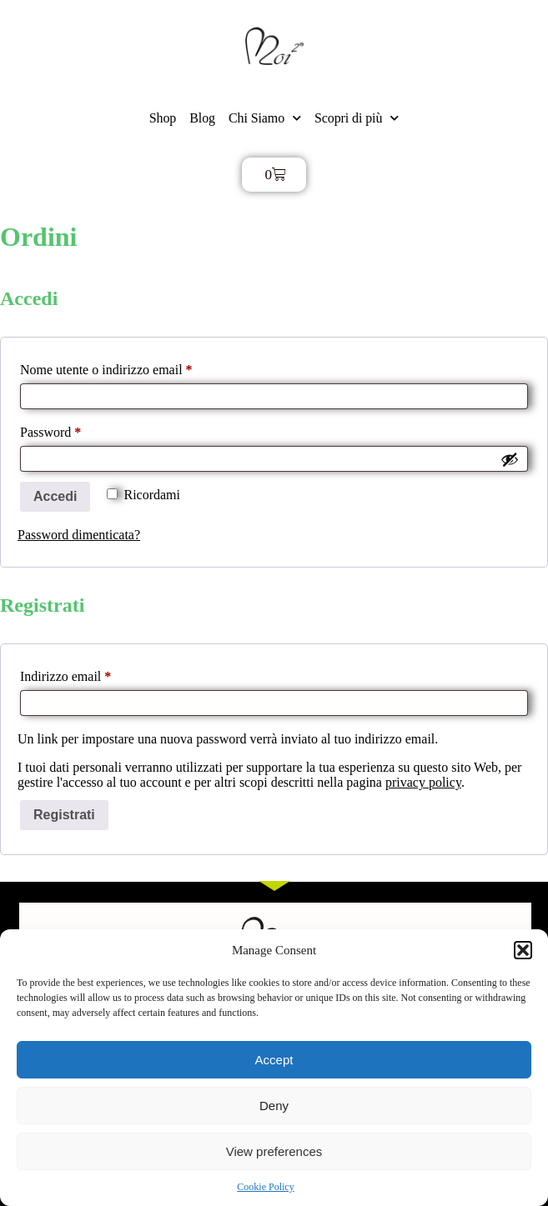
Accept (274, 1060)
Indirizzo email (90, 673)
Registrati (64, 815)
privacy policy (423, 782)
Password (75, 429)
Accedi (55, 496)
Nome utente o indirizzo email (131, 367)
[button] (523, 950)
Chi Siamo (265, 118)
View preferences (274, 1151)
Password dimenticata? (79, 535)
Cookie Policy (265, 1187)
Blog (202, 118)
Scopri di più (356, 118)
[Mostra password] (509, 459)
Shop (163, 118)
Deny (274, 1105)
